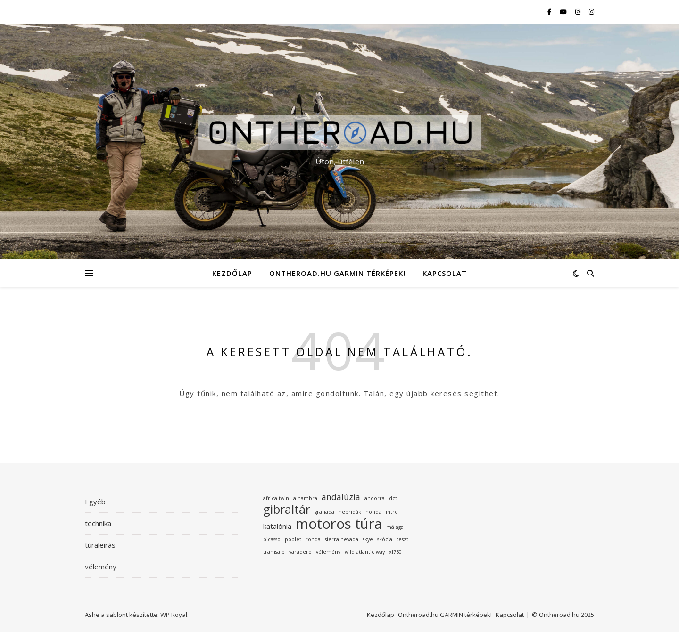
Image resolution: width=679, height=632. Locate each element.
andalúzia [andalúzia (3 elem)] (341, 496)
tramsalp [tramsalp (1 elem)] (274, 552)
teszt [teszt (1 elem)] (402, 539)
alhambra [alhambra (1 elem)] (305, 498)
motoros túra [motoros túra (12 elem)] (339, 524)
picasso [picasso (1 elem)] (272, 539)
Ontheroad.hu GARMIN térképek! (337, 273)
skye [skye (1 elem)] (368, 539)
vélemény (100, 566)
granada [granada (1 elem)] (324, 512)
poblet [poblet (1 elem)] (293, 539)
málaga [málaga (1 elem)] (395, 527)
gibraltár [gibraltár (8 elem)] (286, 510)
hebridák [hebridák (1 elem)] (350, 512)
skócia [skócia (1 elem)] (384, 539)
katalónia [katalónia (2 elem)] (277, 526)
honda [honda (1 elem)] (373, 512)
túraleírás (100, 545)
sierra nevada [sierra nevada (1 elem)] (341, 539)
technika (98, 523)
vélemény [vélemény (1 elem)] (328, 552)
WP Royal (173, 614)
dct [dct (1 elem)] (393, 498)
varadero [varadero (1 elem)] (300, 552)
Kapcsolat (444, 273)
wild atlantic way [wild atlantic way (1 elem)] (365, 552)
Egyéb (95, 501)
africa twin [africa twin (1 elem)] (276, 498)
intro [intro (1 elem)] (392, 512)
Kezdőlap (232, 273)
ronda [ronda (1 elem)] (313, 539)
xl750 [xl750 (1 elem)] (395, 552)
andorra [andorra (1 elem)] (374, 498)
